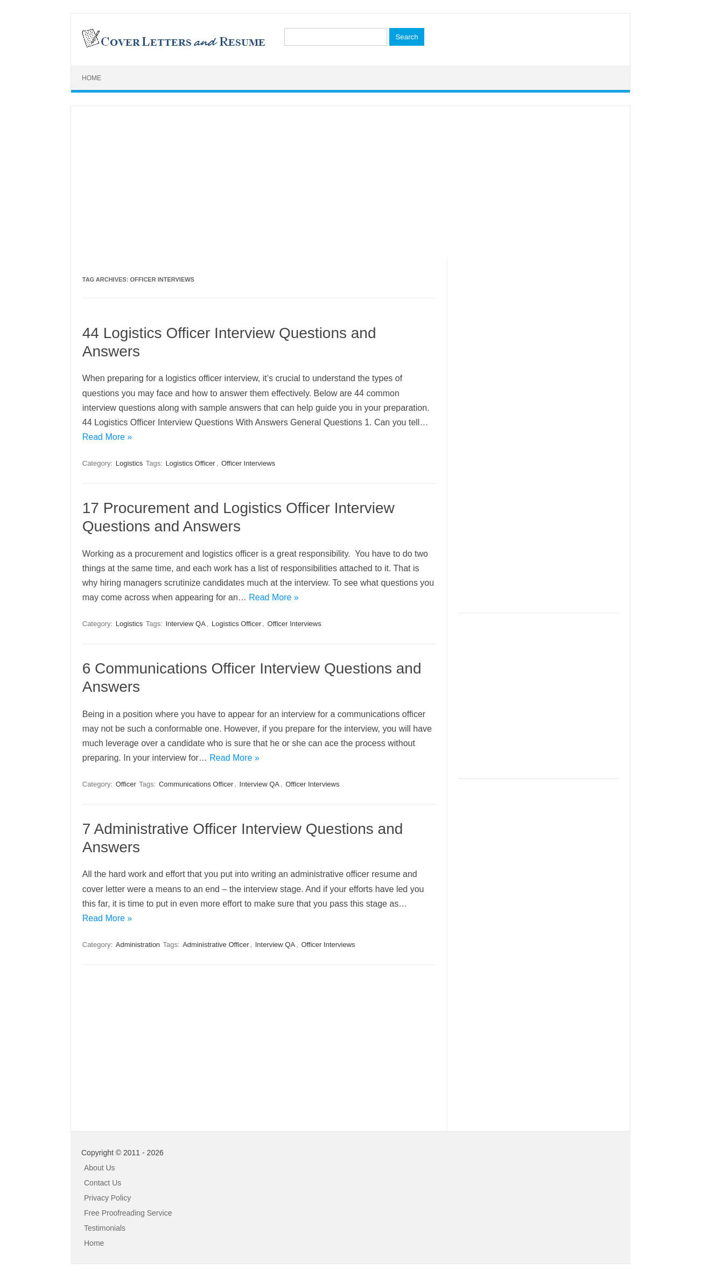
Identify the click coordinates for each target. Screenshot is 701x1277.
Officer (126, 784)
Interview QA (185, 624)
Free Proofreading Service (128, 1213)
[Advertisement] (350, 181)
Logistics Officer (190, 463)
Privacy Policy (107, 1198)
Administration (138, 945)
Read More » (107, 436)
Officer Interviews (248, 463)
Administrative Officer (216, 945)
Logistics (129, 463)
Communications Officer (196, 784)
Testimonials (104, 1228)
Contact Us (102, 1182)
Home (91, 78)
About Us (99, 1167)
